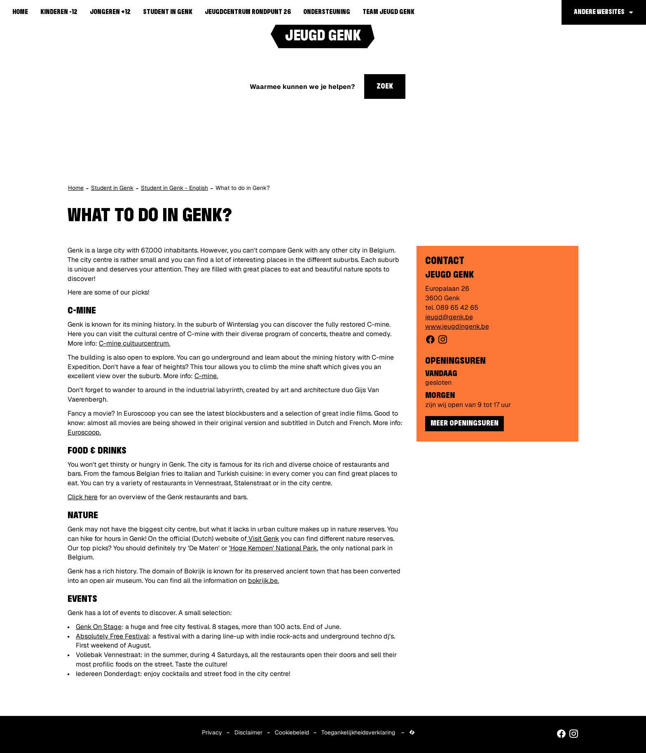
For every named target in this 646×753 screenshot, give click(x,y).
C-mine (205, 376)
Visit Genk (263, 538)
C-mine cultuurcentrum (134, 343)
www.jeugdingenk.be (457, 326)
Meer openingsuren (465, 423)
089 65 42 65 (457, 307)
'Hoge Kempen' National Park (273, 548)
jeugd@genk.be (449, 317)
